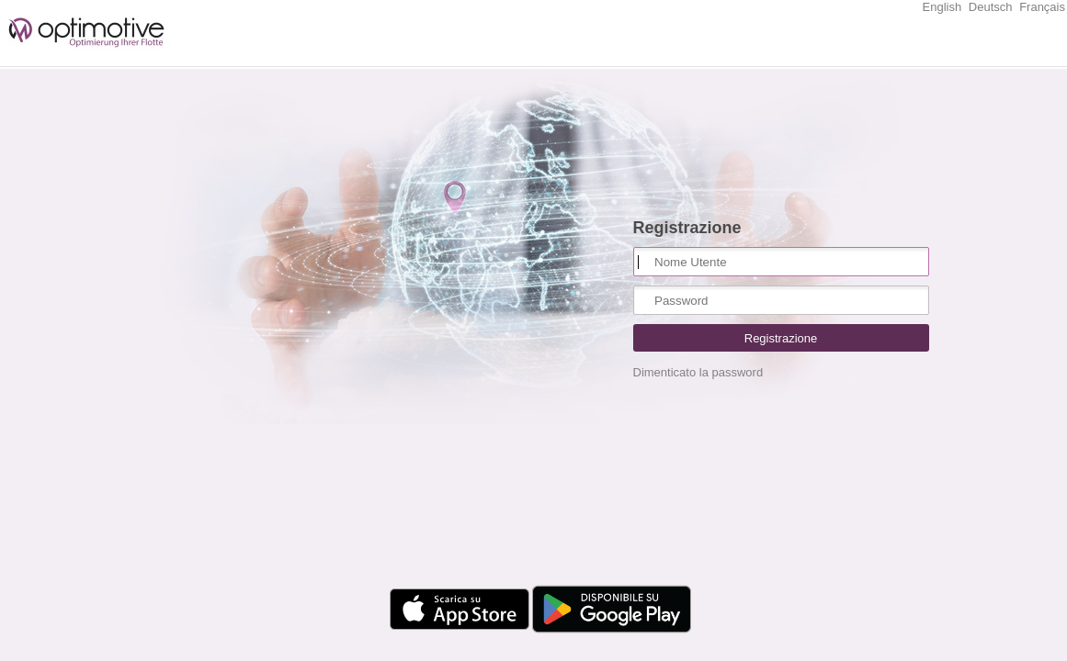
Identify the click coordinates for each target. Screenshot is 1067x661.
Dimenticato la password (698, 372)
